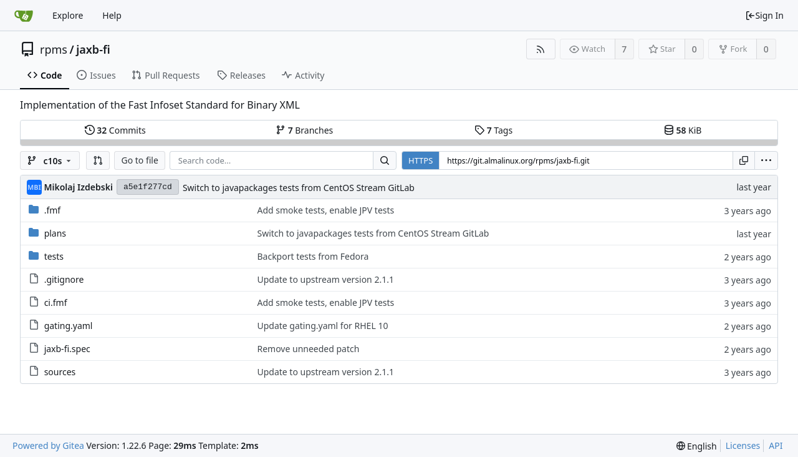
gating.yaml (68, 326)
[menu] (766, 160)
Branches (304, 130)
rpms (53, 49)
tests (54, 256)
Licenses (743, 445)
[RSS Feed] (540, 49)
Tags (493, 130)
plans (55, 233)
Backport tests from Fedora (312, 256)
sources (60, 372)
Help (112, 15)
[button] (98, 160)
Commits (115, 130)
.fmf (52, 210)
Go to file (139, 160)
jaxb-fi (93, 49)
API (775, 445)
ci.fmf (55, 302)
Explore (67, 15)
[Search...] (385, 160)
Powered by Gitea (48, 445)
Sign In (764, 15)
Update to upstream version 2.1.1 (325, 279)
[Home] (23, 15)
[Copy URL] (744, 160)
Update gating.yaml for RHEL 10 (322, 326)
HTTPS (420, 160)
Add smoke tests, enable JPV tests (325, 210)
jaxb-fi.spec (67, 349)
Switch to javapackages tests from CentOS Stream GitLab (299, 188)
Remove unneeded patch (308, 349)
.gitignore (64, 279)
